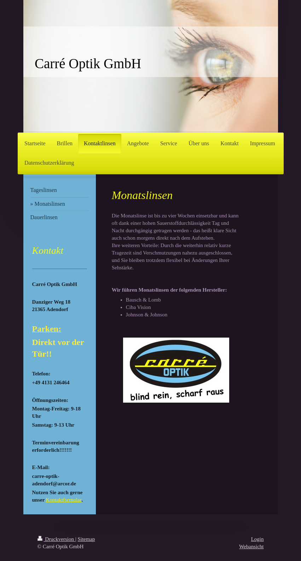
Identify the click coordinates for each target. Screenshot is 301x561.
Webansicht (251, 546)
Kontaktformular (64, 500)
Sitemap (86, 539)
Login (257, 539)
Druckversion (56, 539)
